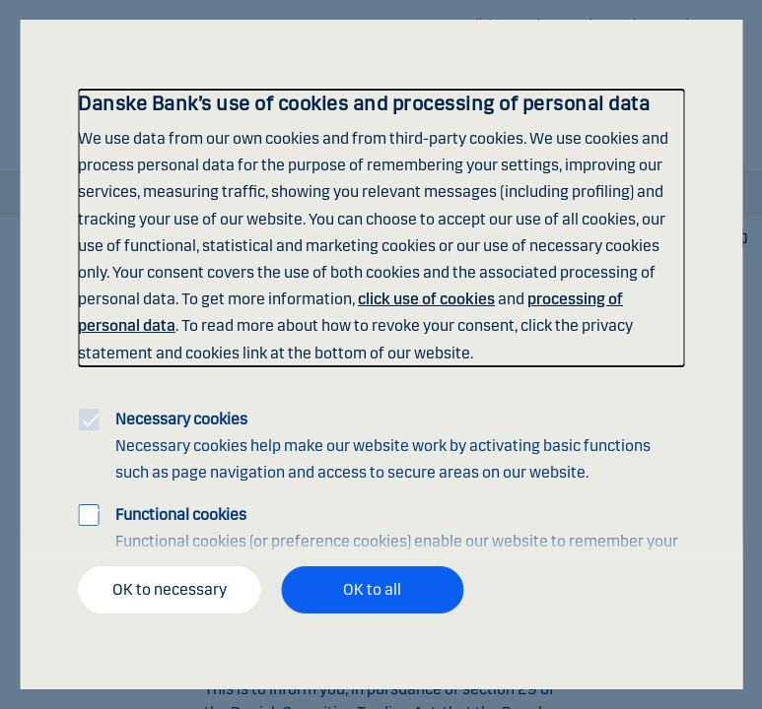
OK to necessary (169, 589)
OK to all (372, 589)
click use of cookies (426, 299)
